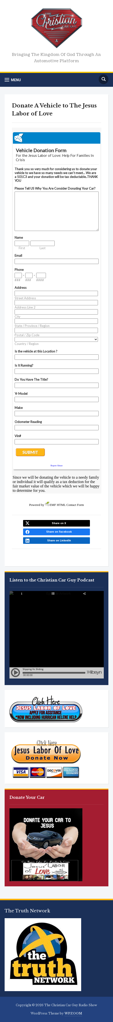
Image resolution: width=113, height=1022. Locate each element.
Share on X (59, 523)
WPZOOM (73, 1013)
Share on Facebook (59, 531)
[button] (13, 80)
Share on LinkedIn (59, 540)
